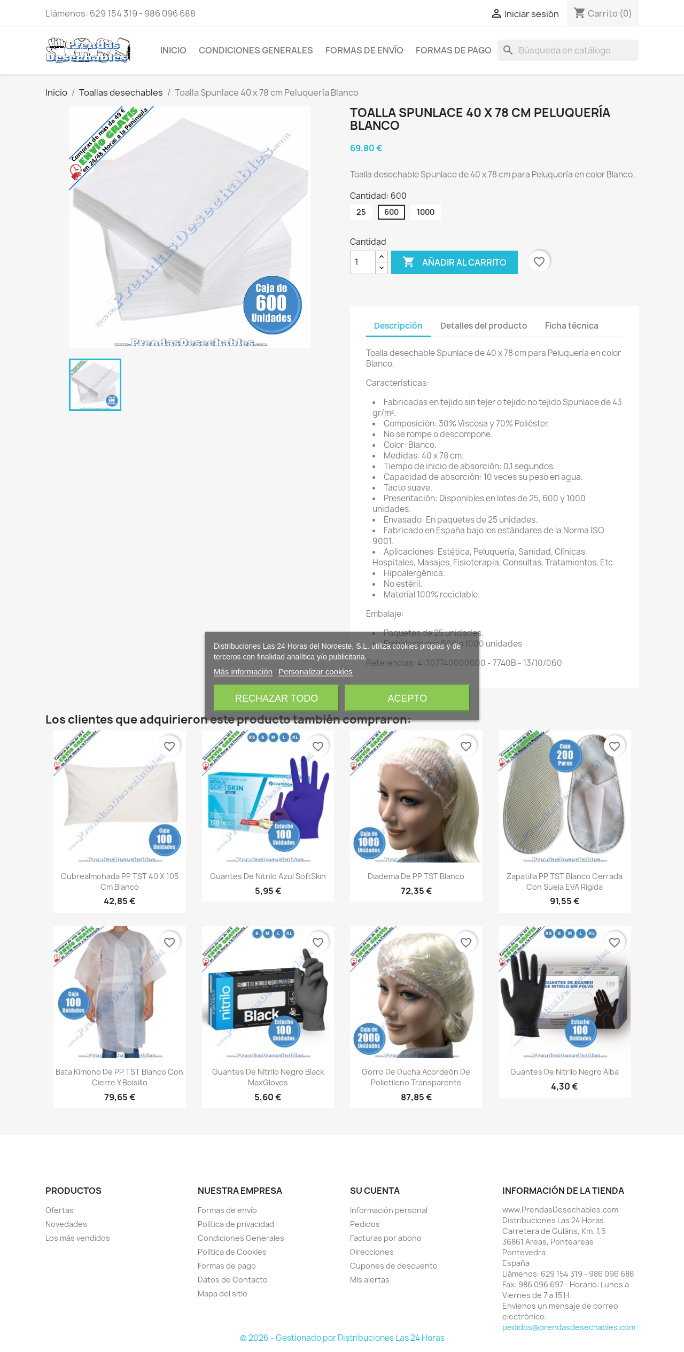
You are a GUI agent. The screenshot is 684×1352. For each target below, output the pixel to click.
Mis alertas (370, 1280)
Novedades (66, 1224)
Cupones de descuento (394, 1266)
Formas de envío (364, 50)
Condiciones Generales (256, 50)
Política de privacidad (236, 1224)
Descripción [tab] (398, 325)
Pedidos (365, 1224)
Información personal (389, 1210)
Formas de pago (454, 50)
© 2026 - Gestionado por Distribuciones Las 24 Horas (342, 1337)
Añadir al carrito (454, 262)
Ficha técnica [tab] (571, 325)
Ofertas (59, 1210)
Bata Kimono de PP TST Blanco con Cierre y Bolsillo (119, 1077)
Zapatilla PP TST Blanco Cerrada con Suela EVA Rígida (565, 881)
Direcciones (372, 1252)
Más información (243, 671)
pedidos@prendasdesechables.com (568, 1327)
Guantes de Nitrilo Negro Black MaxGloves (268, 1077)
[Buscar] (568, 50)
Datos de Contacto (233, 1280)
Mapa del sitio (222, 1293)
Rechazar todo (276, 698)
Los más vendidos (77, 1238)
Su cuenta (375, 1190)
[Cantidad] (363, 262)
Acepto (408, 698)
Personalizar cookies (315, 671)
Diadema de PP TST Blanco (416, 876)
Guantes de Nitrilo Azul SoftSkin (268, 876)
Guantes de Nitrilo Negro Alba (564, 1072)
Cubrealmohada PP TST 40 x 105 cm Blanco (119, 881)
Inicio (173, 50)
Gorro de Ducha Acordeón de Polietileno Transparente (416, 1077)
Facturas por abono (386, 1238)
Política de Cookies (232, 1252)
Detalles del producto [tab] (483, 325)
